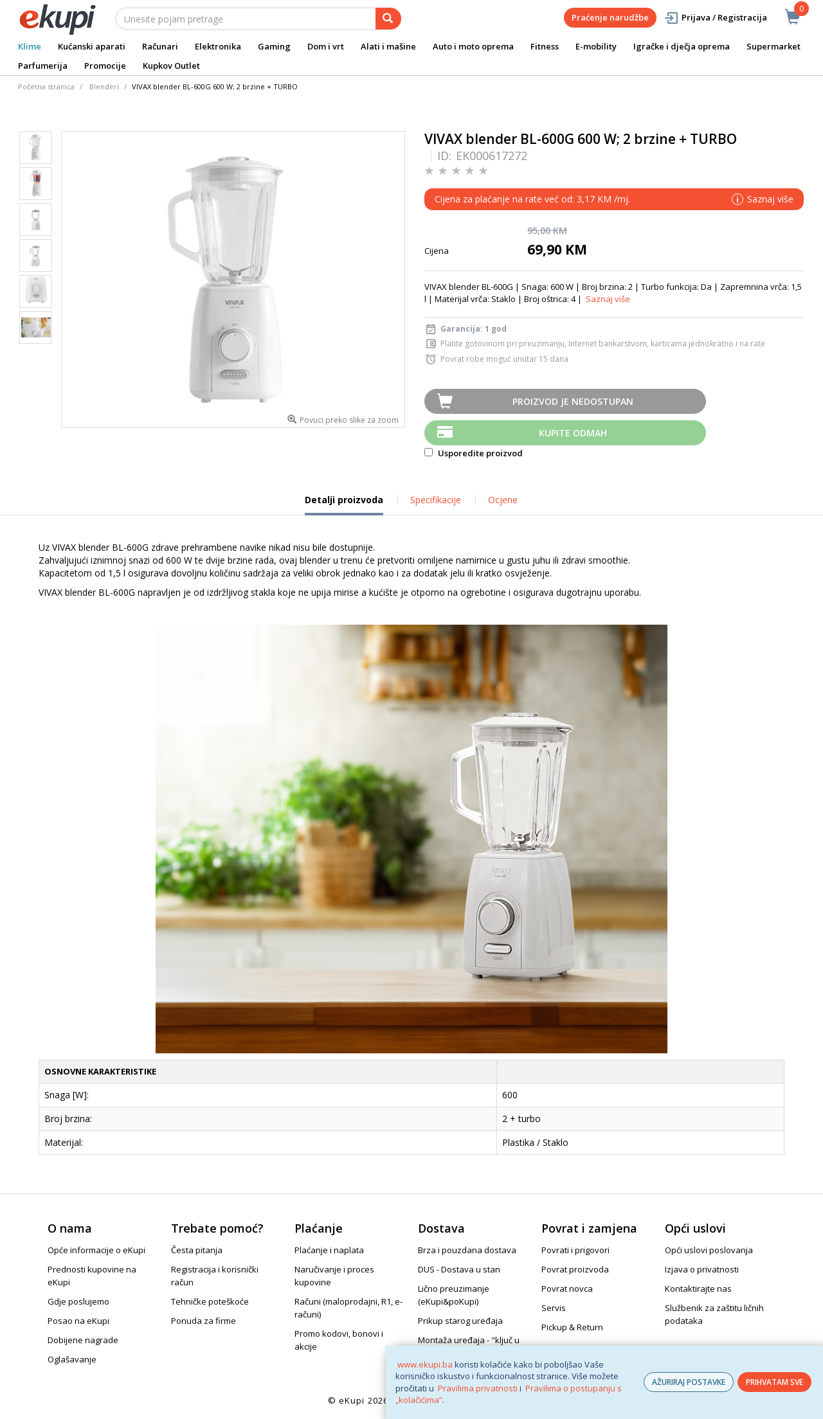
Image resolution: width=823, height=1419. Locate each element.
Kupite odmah (573, 433)
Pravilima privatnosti (478, 1388)
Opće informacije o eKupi (96, 1250)
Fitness (544, 46)
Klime (29, 46)
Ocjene (503, 500)
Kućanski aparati (91, 46)
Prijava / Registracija (715, 18)
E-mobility (596, 46)
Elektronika (218, 46)
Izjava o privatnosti (702, 1269)
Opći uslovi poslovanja (709, 1250)
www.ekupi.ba (425, 1364)
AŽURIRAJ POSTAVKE (688, 1382)
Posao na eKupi (78, 1320)
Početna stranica (46, 86)
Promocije (105, 65)
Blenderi (104, 86)
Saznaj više (608, 299)
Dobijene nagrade (83, 1340)
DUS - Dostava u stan (459, 1269)
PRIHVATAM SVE (774, 1382)
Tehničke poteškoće (210, 1301)
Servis (553, 1308)
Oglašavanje (72, 1359)
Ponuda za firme (203, 1320)
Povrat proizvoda (575, 1269)
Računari (160, 46)
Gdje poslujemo (78, 1301)
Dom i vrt (325, 46)
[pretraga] (388, 19)
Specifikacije (435, 500)
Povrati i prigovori (575, 1250)
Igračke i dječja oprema (681, 46)
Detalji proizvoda (344, 504)
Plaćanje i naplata (329, 1250)
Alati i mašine (388, 46)
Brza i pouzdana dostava (467, 1250)
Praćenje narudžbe (610, 17)
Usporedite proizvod (473, 453)
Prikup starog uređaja (460, 1320)
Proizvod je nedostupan (572, 401)
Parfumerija (43, 65)
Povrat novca (567, 1288)
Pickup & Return (572, 1327)
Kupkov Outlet (171, 65)
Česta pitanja (196, 1250)
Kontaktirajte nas (698, 1288)
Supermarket (773, 46)
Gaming (274, 46)
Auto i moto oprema (473, 46)
